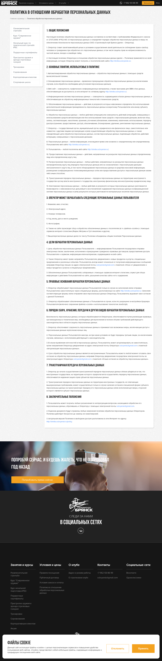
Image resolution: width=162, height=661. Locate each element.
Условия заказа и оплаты (52, 582)
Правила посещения (49, 573)
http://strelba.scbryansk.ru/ (120, 61)
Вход (158, 3)
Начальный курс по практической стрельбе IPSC (24, 45)
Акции (14, 628)
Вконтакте (131, 573)
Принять (143, 648)
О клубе (62, 3)
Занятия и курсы (26, 3)
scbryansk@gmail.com (105, 265)
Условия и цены (46, 3)
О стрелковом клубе (78, 577)
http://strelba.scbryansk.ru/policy (59, 421)
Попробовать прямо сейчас (37, 479)
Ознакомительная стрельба (21, 29)
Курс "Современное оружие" (22, 37)
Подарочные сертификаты (25, 52)
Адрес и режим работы (80, 573)
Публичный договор (49, 577)
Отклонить (117, 648)
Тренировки (18, 67)
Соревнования (20, 72)
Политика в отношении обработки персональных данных (52, 590)
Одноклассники (133, 577)
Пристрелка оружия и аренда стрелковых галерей (23, 59)
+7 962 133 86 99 (105, 573)
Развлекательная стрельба (19, 574)
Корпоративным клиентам (24, 77)
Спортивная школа (21, 82)
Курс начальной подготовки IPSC (19, 589)
